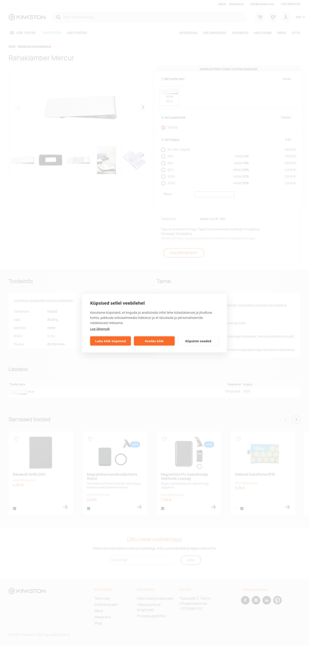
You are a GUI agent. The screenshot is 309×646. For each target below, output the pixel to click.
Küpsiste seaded (198, 341)
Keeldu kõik (154, 341)
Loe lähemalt (100, 328)
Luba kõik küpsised (110, 341)
